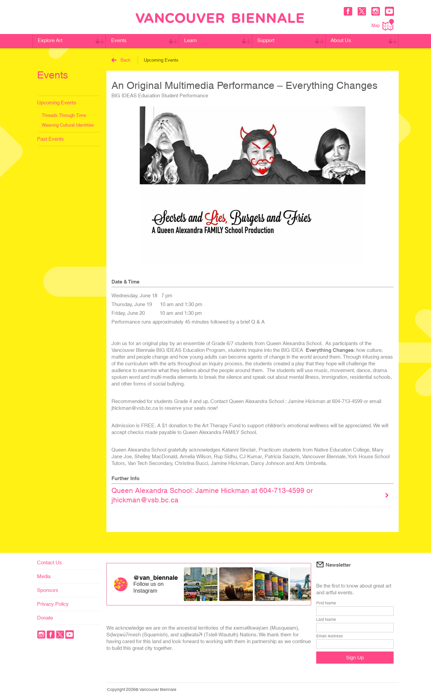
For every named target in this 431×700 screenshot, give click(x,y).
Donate (45, 618)
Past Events (50, 139)
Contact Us (49, 562)
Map (382, 25)
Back (121, 60)
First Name (326, 603)
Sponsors (47, 590)
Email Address (329, 636)
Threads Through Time (64, 115)
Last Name (326, 619)
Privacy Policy (53, 604)
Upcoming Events (56, 102)
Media (44, 576)
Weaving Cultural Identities (68, 125)
